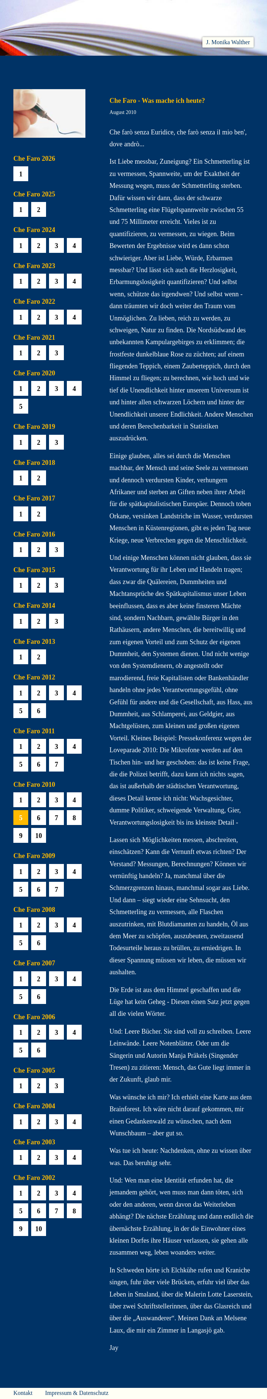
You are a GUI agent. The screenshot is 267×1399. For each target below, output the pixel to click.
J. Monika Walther (228, 42)
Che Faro (140, 65)
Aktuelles (63, 65)
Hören (113, 65)
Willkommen (28, 65)
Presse (245, 65)
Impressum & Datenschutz (76, 1393)
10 (38, 835)
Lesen (90, 65)
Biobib (167, 65)
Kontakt (23, 1393)
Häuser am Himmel (206, 65)
